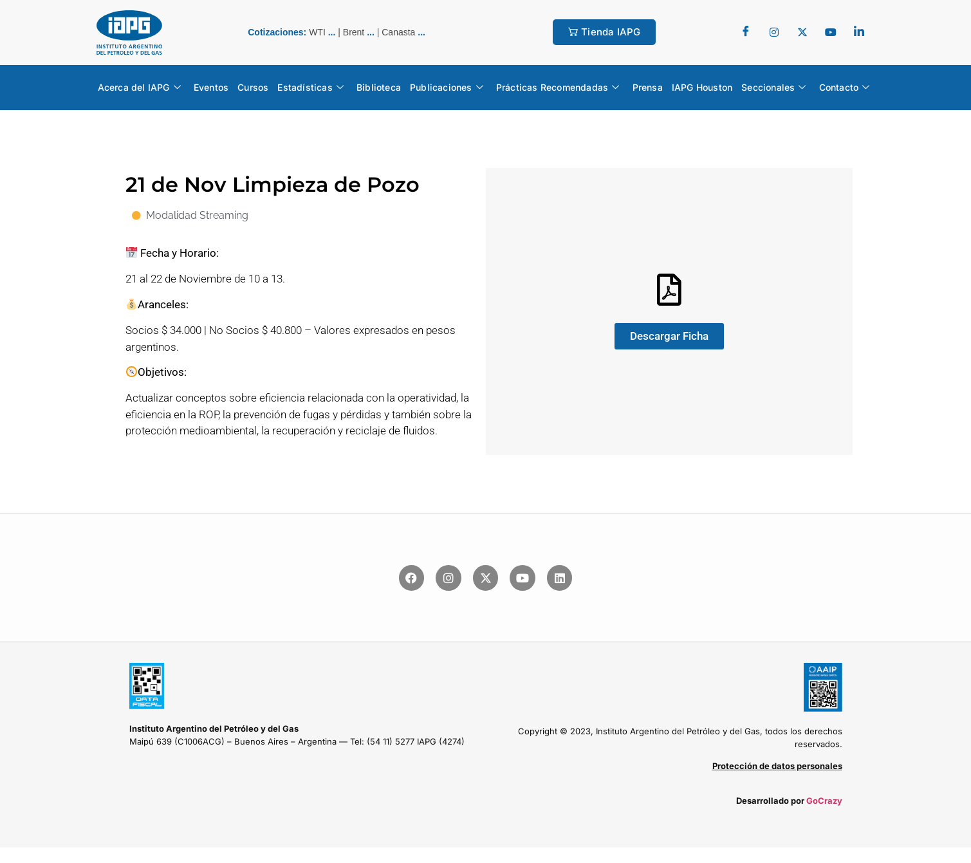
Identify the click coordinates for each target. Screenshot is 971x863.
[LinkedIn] (859, 32)
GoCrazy (824, 800)
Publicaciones (446, 87)
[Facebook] (745, 32)
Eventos (211, 87)
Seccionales (773, 87)
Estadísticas (310, 87)
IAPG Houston (702, 87)
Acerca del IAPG (139, 87)
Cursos (252, 87)
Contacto (844, 87)
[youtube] (830, 32)
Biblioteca (378, 87)
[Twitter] (774, 32)
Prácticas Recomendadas (558, 87)
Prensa (648, 87)
